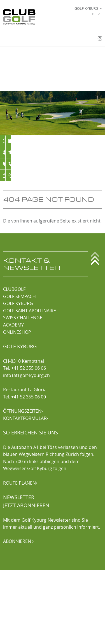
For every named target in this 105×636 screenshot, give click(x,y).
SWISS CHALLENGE (22, 318)
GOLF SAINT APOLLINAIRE (29, 311)
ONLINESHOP (17, 332)
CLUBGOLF (14, 289)
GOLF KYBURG (18, 303)
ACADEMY (13, 325)
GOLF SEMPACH (19, 296)
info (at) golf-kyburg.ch (26, 375)
